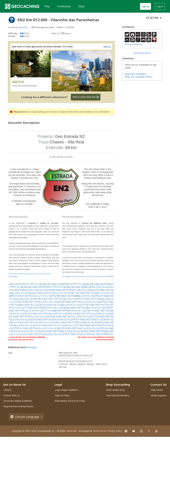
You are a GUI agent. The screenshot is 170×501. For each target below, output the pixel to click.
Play (47, 6)
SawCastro (23, 27)
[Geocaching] (22, 6)
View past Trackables (135, 73)
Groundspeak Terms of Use (92, 430)
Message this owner (45, 27)
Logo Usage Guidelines (66, 389)
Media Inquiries (159, 395)
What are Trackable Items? (139, 76)
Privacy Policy (115, 430)
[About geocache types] (12, 20)
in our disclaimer (101, 111)
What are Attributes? (134, 44)
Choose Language (26, 417)
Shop (81, 6)
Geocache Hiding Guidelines (17, 400)
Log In (159, 6)
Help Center (157, 389)
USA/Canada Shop (115, 389)
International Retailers (117, 395)
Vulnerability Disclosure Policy (70, 400)
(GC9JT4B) (13, 276)
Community (64, 6)
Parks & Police (62, 395)
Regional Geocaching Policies (18, 406)
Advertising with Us (142, 53)
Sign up (145, 6)
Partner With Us (11, 395)
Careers (7, 389)
